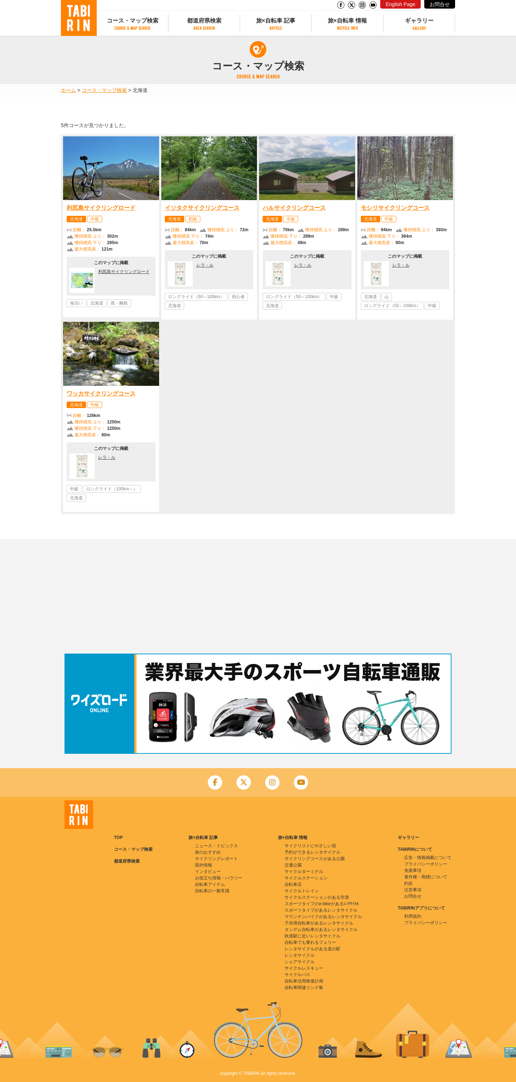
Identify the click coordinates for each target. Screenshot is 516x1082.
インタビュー (208, 871)
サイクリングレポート (216, 858)
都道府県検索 (204, 21)
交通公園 (293, 865)
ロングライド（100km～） (112, 488)
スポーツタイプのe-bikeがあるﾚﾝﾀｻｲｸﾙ (322, 903)
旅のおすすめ (208, 852)
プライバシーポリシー (425, 864)
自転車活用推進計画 (304, 981)
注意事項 (412, 889)
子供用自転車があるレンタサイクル (319, 923)
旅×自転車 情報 (347, 21)
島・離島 (119, 303)
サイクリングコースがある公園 (315, 858)
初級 (192, 219)
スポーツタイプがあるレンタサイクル (321, 910)
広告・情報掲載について (428, 857)
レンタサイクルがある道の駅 (312, 948)
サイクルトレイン (302, 890)
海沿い (76, 303)
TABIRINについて (415, 849)
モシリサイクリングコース (395, 208)
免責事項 (412, 870)
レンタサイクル (300, 955)
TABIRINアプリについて (421, 908)
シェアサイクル (300, 961)
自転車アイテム (210, 884)
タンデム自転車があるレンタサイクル (321, 929)
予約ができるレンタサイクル (312, 852)
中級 (94, 219)
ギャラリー (419, 21)
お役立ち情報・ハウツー (218, 877)
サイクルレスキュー (304, 968)
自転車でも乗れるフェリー (310, 942)
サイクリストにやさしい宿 (310, 845)
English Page (400, 4)
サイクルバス (297, 974)
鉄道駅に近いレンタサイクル (312, 935)
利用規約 (412, 916)
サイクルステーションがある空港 (317, 897)
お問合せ (440, 4)
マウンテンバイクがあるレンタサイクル (323, 916)
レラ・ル (205, 265)
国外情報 (203, 865)
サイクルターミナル (304, 871)
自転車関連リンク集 (304, 987)
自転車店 (293, 884)
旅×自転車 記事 (276, 21)
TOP (118, 837)
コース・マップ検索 (132, 21)
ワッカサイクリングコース (101, 393)
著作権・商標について (425, 876)
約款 (408, 883)
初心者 (238, 296)
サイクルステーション (306, 877)
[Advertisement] (258, 596)
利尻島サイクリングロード (101, 208)
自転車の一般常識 (212, 890)
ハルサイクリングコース (294, 208)
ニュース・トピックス (216, 845)
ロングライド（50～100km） (196, 296)
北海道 (76, 219)
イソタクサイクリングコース (202, 208)
